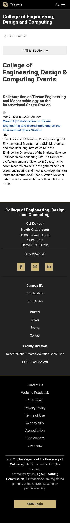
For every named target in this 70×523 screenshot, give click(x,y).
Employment (35, 438)
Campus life (35, 285)
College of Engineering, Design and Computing (28, 19)
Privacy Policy (34, 408)
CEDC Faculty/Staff (35, 362)
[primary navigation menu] (63, 4)
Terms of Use (35, 415)
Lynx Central (35, 301)
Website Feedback (35, 393)
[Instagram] (35, 272)
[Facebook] (21, 272)
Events (35, 327)
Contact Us (35, 385)
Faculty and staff (35, 346)
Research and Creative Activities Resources (35, 354)
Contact (35, 335)
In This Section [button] (34, 50)
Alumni (35, 311)
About (22, 36)
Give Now (35, 446)
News (35, 319)
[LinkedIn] (49, 272)
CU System (35, 400)
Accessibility (35, 423)
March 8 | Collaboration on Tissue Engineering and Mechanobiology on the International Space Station (31, 126)
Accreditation (35, 430)
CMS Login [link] (35, 504)
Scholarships (35, 293)
